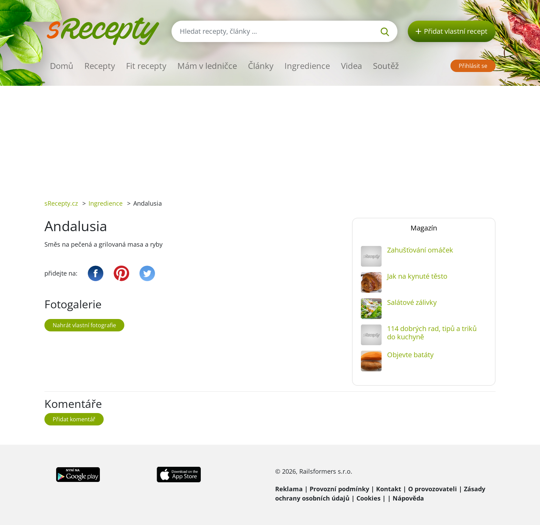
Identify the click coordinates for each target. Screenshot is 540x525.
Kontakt (388, 489)
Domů (61, 65)
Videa (351, 65)
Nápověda (408, 498)
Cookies (368, 498)
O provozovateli (432, 489)
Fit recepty (146, 65)
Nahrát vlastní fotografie (84, 325)
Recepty (99, 65)
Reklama (289, 489)
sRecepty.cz (61, 203)
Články (260, 65)
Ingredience (307, 65)
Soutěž (386, 65)
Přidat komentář (74, 419)
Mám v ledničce (207, 65)
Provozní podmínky (339, 489)
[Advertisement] (270, 137)
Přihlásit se (473, 66)
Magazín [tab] (424, 228)
